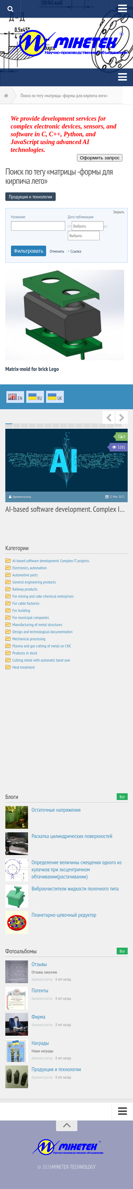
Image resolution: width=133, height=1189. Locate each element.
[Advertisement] (58, 733)
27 (94, 424)
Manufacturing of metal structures (37, 624)
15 (118, 423)
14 (110, 423)
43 (102, 425)
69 (71, 426)
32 (16, 425)
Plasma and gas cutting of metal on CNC (41, 645)
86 (86, 427)
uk (55, 397)
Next (122, 417)
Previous (108, 417)
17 (16, 424)
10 (79, 423)
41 (86, 425)
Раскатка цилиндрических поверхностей (72, 835)
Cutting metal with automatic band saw (41, 660)
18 (24, 424)
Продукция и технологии (56, 1069)
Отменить (57, 251)
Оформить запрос (100, 157)
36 (47, 425)
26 (86, 424)
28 (102, 424)
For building (21, 610)
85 (79, 427)
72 (94, 426)
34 (32, 425)
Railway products (24, 589)
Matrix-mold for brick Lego (32, 369)
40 (79, 425)
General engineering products (34, 582)
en (15, 397)
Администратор (21, 496)
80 (40, 427)
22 (55, 424)
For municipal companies (30, 617)
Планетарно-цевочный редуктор (64, 914)
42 (94, 425)
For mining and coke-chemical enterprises (43, 596)
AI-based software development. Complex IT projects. (51, 560)
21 (47, 424)
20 (40, 424)
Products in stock (24, 653)
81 (47, 427)
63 (24, 426)
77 (16, 427)
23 (63, 424)
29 (110, 424)
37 (55, 425)
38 (63, 425)
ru (35, 397)
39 (71, 425)
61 (8, 426)
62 (16, 426)
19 (32, 424)
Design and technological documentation (42, 631)
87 (94, 427)
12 (94, 423)
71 (86, 426)
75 (118, 426)
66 (47, 426)
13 (102, 423)
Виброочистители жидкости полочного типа (75, 888)
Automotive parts (25, 574)
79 (32, 427)
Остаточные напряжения (56, 809)
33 (24, 425)
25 (79, 424)
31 (8, 425)
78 (24, 427)
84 (71, 427)
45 (118, 425)
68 (63, 426)
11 (86, 423)
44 (110, 425)
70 (79, 426)
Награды (40, 1042)
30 (118, 424)
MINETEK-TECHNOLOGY (73, 1166)
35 (40, 425)
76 (8, 427)
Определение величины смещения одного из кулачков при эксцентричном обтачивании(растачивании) (77, 869)
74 (110, 426)
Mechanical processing (28, 638)
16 (8, 424)
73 (102, 426)
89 (110, 427)
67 (55, 426)
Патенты (40, 990)
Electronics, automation (29, 567)
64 (32, 426)
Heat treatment (23, 667)
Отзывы (39, 964)
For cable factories (25, 603)
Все (122, 796)
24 (71, 424)
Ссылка (76, 251)
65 (40, 426)
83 (63, 427)
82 (55, 427)
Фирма (38, 1016)
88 (102, 427)
